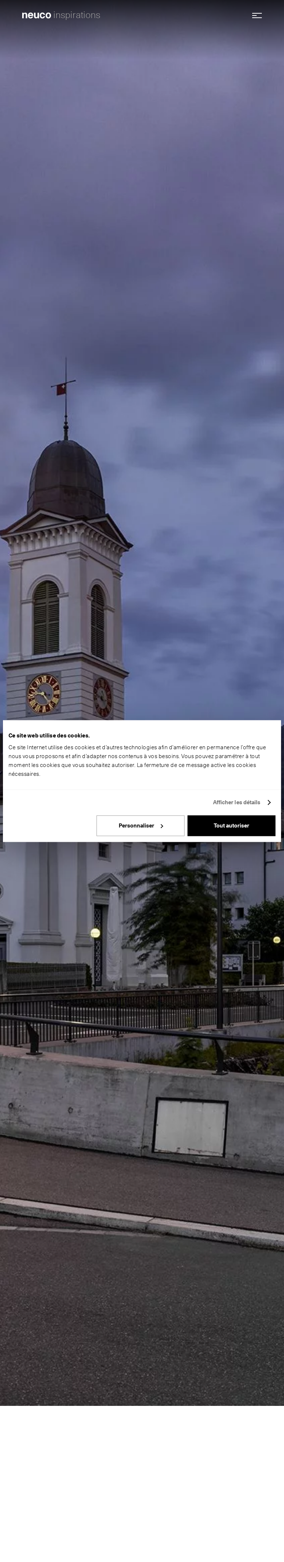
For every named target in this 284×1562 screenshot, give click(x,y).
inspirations (76, 14)
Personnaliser (141, 825)
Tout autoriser (231, 825)
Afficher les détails (237, 802)
